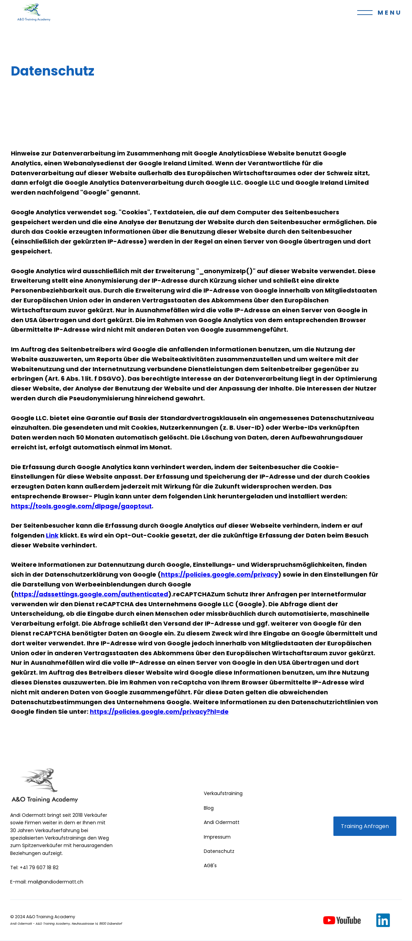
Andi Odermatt (222, 822)
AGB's (210, 865)
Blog (209, 808)
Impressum (217, 836)
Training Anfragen (365, 826)
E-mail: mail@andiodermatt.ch (46, 881)
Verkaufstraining (223, 793)
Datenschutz (219, 851)
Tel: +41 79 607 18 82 (34, 867)
